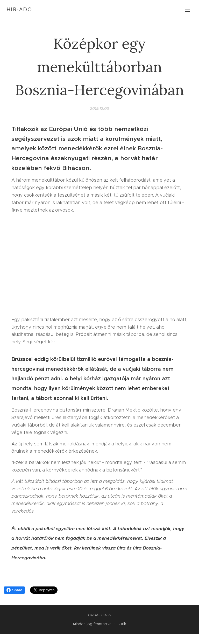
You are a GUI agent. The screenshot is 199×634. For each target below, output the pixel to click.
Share (14, 590)
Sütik (121, 624)
